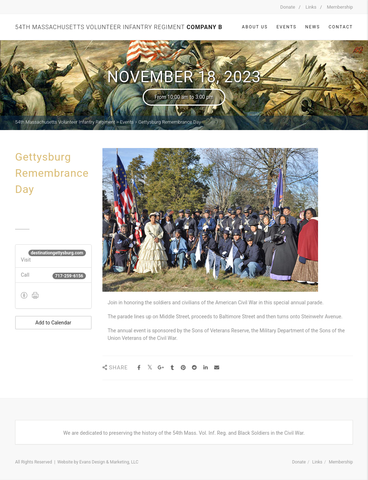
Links (311, 7)
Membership (340, 7)
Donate (287, 7)
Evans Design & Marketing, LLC (108, 462)
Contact (340, 26)
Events (286, 26)
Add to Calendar (53, 323)
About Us (255, 26)
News (312, 26)
